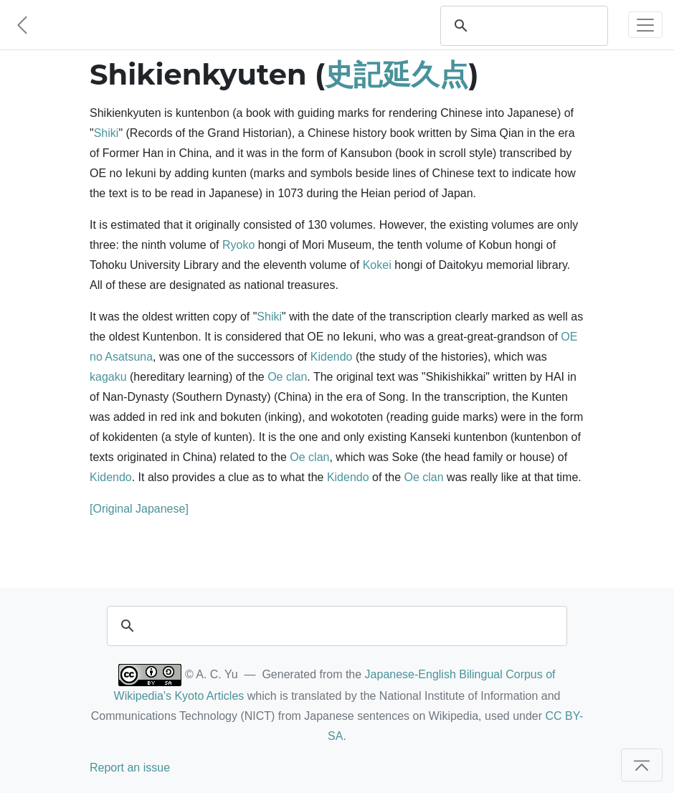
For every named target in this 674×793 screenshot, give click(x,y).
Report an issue (130, 767)
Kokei (377, 265)
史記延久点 (396, 74)
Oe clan (287, 377)
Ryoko (238, 245)
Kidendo (331, 357)
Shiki (106, 133)
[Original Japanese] (139, 509)
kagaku (108, 377)
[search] (537, 25)
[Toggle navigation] (645, 24)
